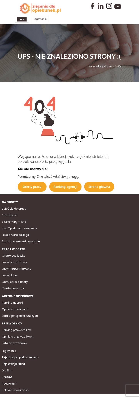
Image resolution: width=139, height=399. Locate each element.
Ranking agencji (65, 186)
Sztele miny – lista (14, 221)
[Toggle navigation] (22, 19)
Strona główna (99, 186)
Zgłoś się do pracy (14, 208)
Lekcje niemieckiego (15, 234)
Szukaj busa (9, 215)
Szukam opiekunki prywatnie (21, 241)
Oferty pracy (32, 186)
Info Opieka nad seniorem (19, 228)
